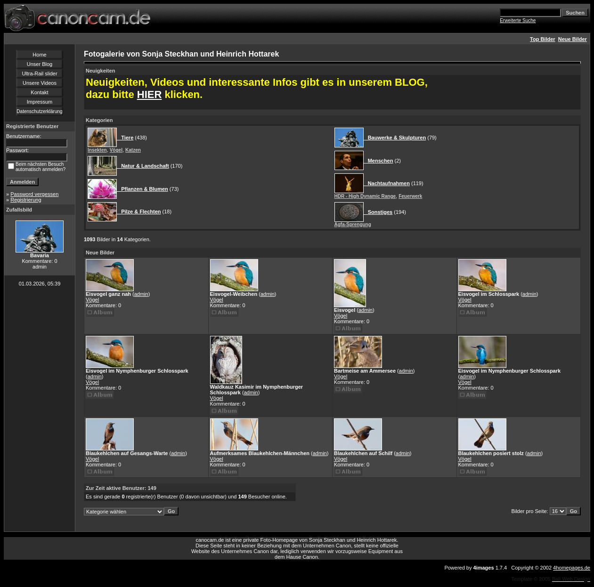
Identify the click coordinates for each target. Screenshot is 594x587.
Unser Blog (39, 64)
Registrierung (25, 200)
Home (39, 54)
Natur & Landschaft (143, 166)
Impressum (39, 102)
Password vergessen (34, 194)
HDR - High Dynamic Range (365, 196)
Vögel (116, 150)
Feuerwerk (410, 196)
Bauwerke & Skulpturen (395, 137)
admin (141, 294)
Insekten (97, 150)
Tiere (125, 137)
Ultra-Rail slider (39, 73)
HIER (149, 94)
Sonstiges (378, 212)
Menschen (378, 160)
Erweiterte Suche (518, 20)
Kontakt (39, 92)
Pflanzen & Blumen (142, 189)
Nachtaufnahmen (387, 183)
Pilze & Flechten (139, 211)
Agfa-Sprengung (352, 224)
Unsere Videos (40, 83)
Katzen (133, 150)
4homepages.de (571, 568)
